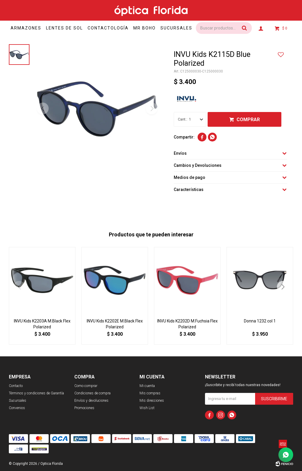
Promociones (84, 408)
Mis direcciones (151, 400)
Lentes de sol (68, 28)
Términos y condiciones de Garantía (36, 393)
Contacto (16, 386)
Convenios (17, 408)
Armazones (27, 28)
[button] (282, 286)
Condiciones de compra (92, 393)
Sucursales (185, 28)
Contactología (113, 28)
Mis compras (149, 393)
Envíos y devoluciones (91, 400)
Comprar (248, 119)
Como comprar (85, 386)
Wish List (147, 408)
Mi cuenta (147, 386)
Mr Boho (151, 28)
